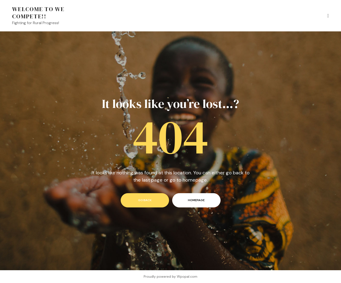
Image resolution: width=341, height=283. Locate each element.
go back (145, 200)
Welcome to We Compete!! (38, 12)
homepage (196, 200)
